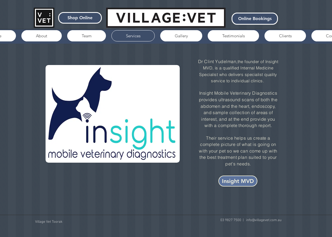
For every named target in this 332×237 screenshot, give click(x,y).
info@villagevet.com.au (264, 220)
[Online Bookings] (255, 19)
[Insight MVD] (237, 181)
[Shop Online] (80, 18)
